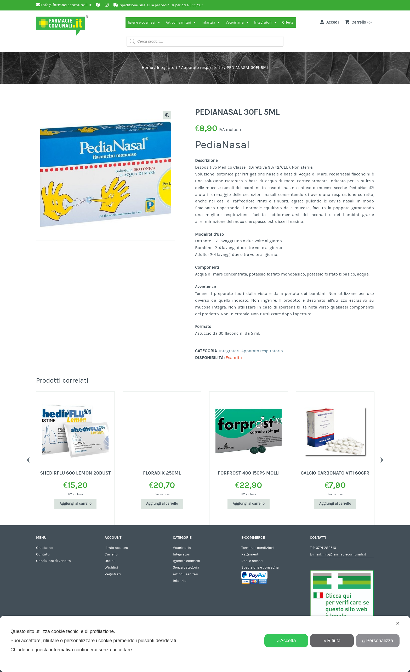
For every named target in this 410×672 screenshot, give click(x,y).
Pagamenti (250, 554)
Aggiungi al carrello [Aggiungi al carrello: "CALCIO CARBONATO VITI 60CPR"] (335, 504)
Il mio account (116, 548)
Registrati (113, 574)
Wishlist (111, 567)
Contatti (43, 554)
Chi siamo (44, 548)
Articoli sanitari (181, 22)
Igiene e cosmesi (144, 22)
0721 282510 (326, 548)
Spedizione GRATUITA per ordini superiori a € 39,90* (161, 5)
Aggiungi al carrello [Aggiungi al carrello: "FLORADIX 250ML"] (162, 504)
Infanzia (211, 22)
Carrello (111, 554)
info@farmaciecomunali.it (344, 554)
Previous (28, 458)
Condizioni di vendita (53, 561)
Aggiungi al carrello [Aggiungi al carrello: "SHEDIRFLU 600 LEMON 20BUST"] (76, 504)
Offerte (287, 22)
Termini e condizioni (257, 548)
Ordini (110, 561)
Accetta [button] (286, 640)
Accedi (328, 22)
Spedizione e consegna (260, 567)
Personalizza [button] (377, 640)
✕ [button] (398, 623)
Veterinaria (237, 22)
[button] (167, 115)
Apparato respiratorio (202, 67)
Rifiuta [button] (331, 640)
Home (147, 67)
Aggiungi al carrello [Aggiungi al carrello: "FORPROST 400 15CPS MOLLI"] (249, 504)
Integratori (265, 22)
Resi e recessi (252, 561)
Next (381, 458)
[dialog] (205, 644)
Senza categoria (186, 567)
